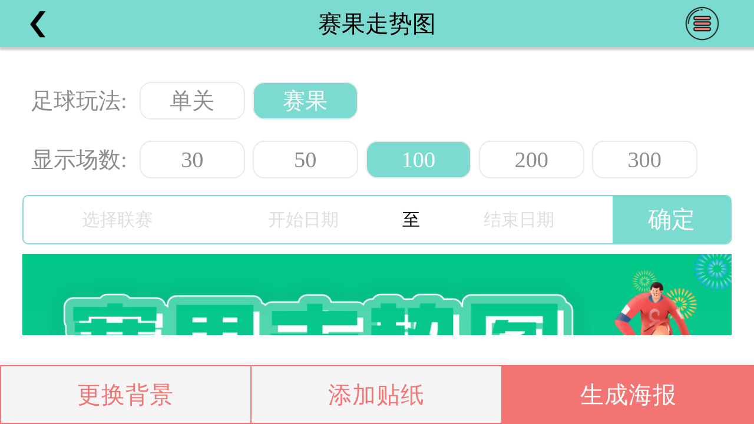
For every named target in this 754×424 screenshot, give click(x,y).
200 (531, 159)
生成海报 (628, 395)
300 (644, 159)
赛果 (305, 100)
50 (305, 159)
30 (192, 159)
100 (418, 159)
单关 (192, 100)
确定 (671, 219)
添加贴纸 (376, 395)
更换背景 (125, 395)
